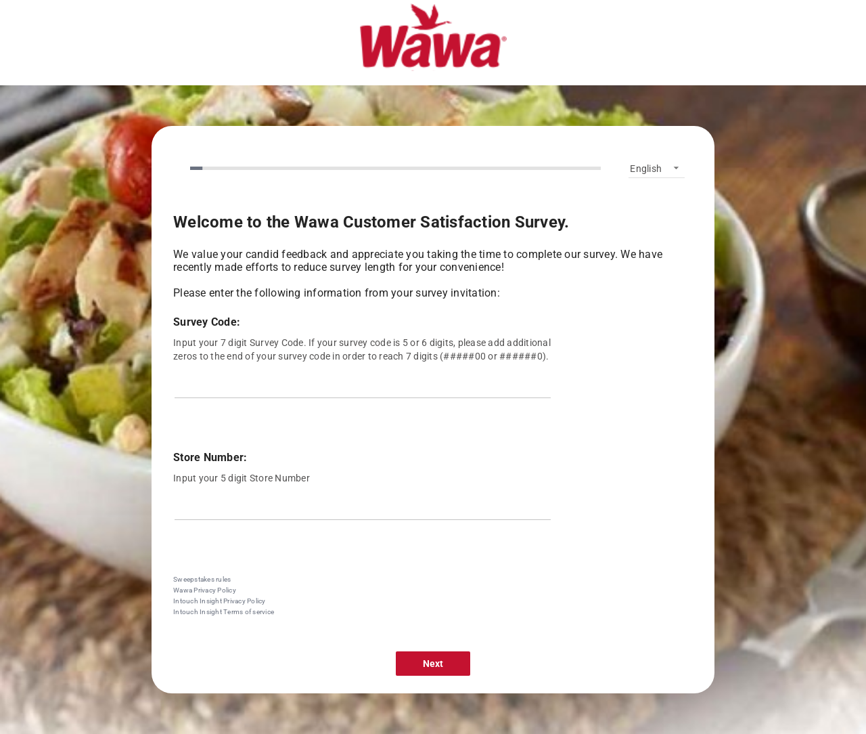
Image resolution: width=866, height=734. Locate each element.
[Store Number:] (363, 510)
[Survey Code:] (363, 388)
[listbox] (657, 168)
